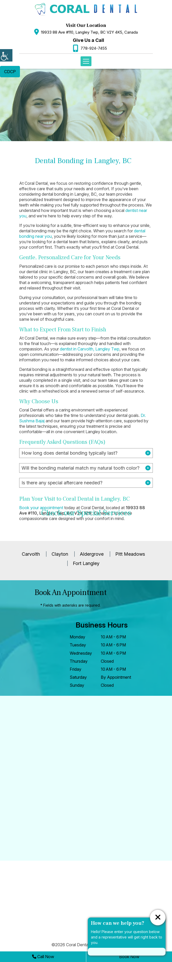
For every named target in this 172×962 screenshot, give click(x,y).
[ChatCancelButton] (158, 917)
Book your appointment (41, 507)
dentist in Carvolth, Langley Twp (89, 349)
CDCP (10, 71)
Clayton (60, 554)
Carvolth (31, 554)
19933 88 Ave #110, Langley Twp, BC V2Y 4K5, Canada (89, 32)
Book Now (129, 956)
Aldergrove (92, 554)
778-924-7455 (94, 48)
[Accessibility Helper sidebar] (6, 55)
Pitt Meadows (130, 554)
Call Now (43, 956)
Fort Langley (86, 563)
